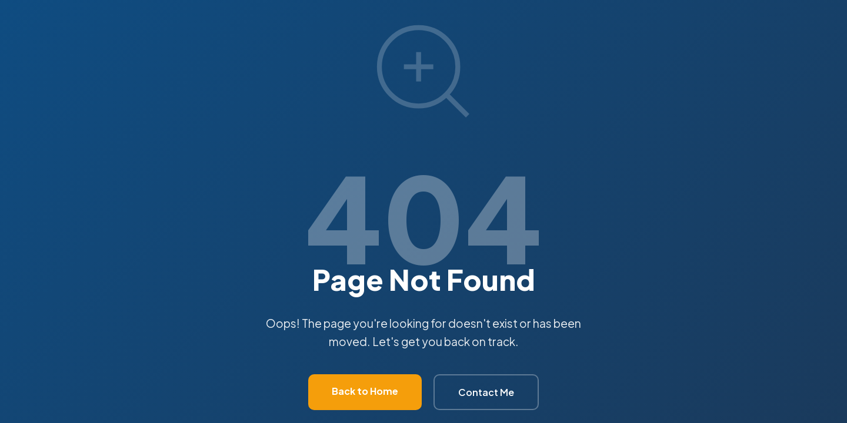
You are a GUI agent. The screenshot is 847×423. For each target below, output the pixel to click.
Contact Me (486, 392)
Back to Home (365, 391)
